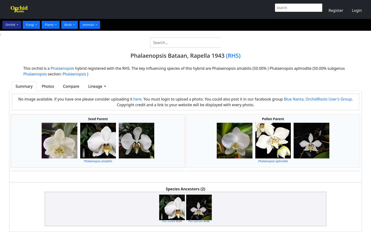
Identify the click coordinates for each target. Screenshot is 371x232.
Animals (89, 24)
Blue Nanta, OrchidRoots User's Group (318, 99)
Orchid (10, 24)
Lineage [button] (95, 86)
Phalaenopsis (62, 68)
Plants (49, 24)
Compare (71, 86)
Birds (68, 24)
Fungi (30, 24)
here (137, 99)
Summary (23, 86)
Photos (48, 86)
